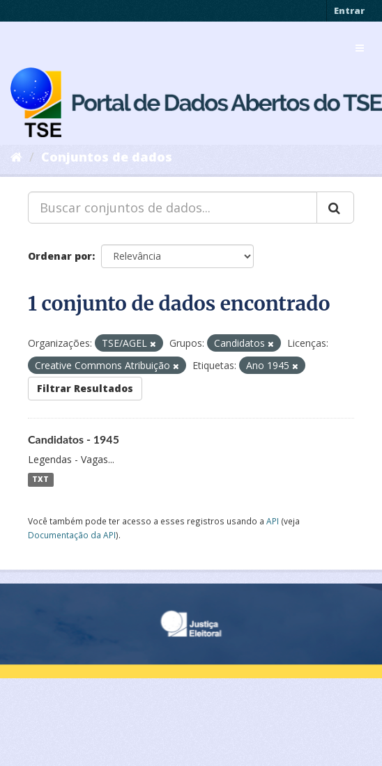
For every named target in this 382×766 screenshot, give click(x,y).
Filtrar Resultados (85, 388)
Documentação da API (72, 534)
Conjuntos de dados (106, 156)
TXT (40, 480)
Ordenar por (60, 256)
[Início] (16, 156)
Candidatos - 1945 (73, 439)
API (272, 520)
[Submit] (335, 208)
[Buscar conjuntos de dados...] (172, 208)
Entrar (349, 10)
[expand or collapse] (360, 48)
